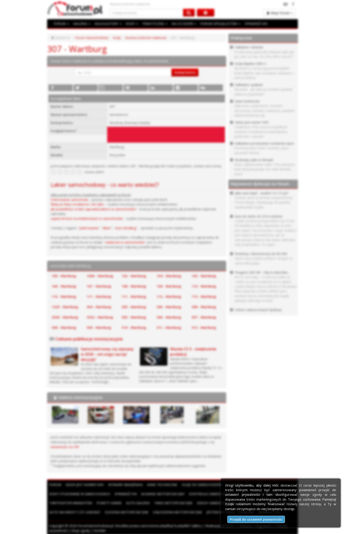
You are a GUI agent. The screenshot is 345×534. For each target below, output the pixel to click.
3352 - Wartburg (100, 316)
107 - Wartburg (99, 285)
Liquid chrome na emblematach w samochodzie (86, 218)
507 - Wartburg (204, 316)
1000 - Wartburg (100, 275)
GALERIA (81, 23)
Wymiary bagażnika (125, 483)
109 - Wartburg (169, 285)
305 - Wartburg (134, 306)
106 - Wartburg (64, 285)
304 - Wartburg (99, 306)
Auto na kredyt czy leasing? (74, 511)
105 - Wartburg (204, 275)
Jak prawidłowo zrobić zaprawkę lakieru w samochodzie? (93, 209)
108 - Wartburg (134, 285)
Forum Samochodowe (91, 37)
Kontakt (99, 529)
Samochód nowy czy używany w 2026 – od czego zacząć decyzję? (107, 353)
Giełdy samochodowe (216, 501)
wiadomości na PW (64, 445)
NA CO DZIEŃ (182, 23)
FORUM (61, 23)
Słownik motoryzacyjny (163, 492)
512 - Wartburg (204, 327)
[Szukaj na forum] (146, 12)
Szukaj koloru (185, 72)
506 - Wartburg (169, 316)
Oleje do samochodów (202, 483)
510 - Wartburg (134, 327)
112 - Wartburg (169, 296)
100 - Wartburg (64, 275)
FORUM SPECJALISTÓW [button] (217, 23)
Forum (55, 483)
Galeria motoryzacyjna (81, 396)
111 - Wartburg (99, 296)
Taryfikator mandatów (70, 501)
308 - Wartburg (204, 306)
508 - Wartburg (64, 327)
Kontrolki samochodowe (212, 492)
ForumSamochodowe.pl (95, 524)
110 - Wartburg (204, 285)
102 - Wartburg (134, 275)
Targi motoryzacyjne (173, 501)
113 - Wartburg (204, 296)
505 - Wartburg (134, 316)
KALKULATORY (107, 23)
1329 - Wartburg (65, 306)
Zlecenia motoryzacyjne (127, 511)
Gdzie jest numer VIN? (85, 483)
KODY (131, 23)
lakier (106, 227)
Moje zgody (80, 529)
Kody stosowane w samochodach (79, 492)
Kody (116, 37)
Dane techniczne (162, 483)
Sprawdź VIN (126, 492)
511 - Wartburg (169, 327)
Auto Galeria (138, 501)
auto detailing (125, 227)
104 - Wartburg (169, 275)
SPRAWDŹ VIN (253, 23)
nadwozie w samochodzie (123, 242)
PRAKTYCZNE (153, 23)
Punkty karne (109, 501)
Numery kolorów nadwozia (144, 37)
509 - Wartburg (99, 327)
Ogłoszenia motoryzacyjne (177, 511)
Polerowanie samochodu (69, 199)
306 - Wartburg (169, 306)
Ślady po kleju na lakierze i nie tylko (77, 204)
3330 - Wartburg (65, 316)
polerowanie (88, 227)
